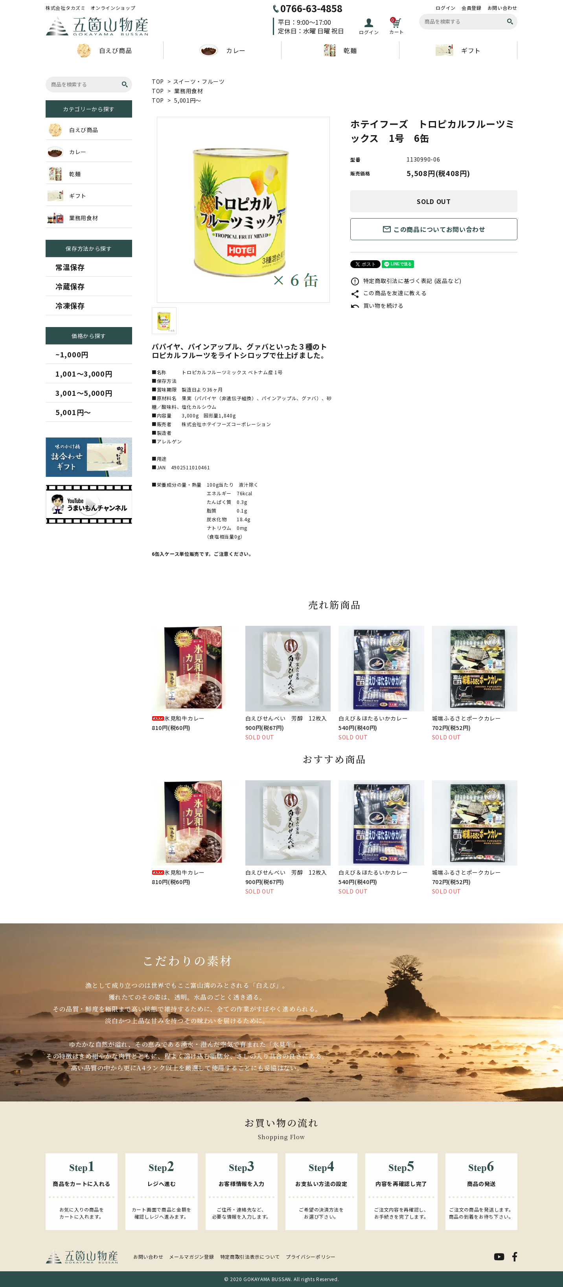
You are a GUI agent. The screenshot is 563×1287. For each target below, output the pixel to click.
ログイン (446, 8)
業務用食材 (188, 91)
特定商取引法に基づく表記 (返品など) (406, 281)
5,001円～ (187, 100)
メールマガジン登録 (191, 1256)
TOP (158, 81)
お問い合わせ (502, 8)
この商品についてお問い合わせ (434, 229)
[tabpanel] (243, 210)
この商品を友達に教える (388, 293)
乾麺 (340, 50)
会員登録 (472, 8)
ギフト (458, 50)
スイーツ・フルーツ (199, 81)
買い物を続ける (377, 305)
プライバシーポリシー (311, 1256)
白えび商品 (104, 50)
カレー (222, 50)
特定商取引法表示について (250, 1256)
